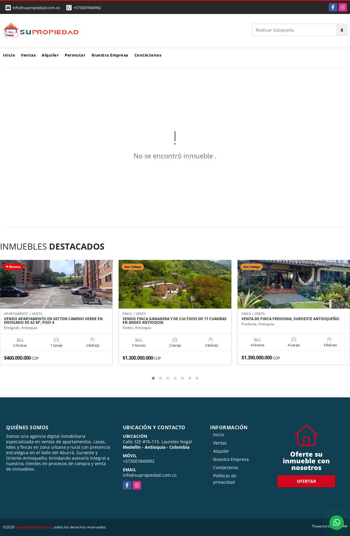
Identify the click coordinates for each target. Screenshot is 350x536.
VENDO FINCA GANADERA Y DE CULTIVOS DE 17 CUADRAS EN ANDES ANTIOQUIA (175, 320)
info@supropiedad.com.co (149, 475)
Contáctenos (147, 55)
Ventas (28, 55)
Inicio (9, 55)
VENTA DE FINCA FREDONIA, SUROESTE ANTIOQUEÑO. (290, 319)
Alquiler (50, 55)
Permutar (75, 55)
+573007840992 (87, 7)
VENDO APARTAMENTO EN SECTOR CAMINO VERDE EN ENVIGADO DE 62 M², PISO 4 (53, 320)
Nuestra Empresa (110, 55)
